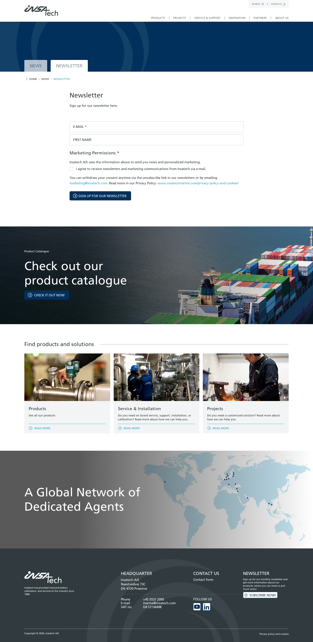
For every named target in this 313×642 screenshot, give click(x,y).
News (45, 79)
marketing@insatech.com (88, 183)
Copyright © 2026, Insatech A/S (41, 633)
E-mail (80, 127)
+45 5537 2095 (153, 599)
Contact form (203, 580)
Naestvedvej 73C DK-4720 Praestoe (134, 586)
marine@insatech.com (159, 603)
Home (33, 79)
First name (82, 140)
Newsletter (61, 79)
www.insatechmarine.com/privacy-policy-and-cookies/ (198, 183)
